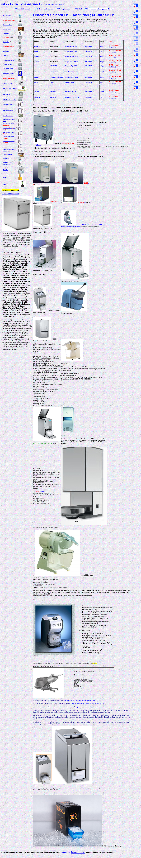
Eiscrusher (6, 33)
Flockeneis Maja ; (8, 64)
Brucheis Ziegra (7, 25)
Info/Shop (112, 47)
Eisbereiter (6, 42)
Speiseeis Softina (8, 110)
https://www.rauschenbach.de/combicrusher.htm (87, 703)
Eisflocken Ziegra (8, 68)
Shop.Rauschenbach (10, 194)
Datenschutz (78, 852)
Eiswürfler (6, 51)
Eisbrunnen (6, 29)
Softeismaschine (8, 104)
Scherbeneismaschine (9, 100)
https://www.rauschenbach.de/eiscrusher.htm (79, 700)
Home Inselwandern (46, 9)
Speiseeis (9, 128)
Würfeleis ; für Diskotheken (7, 163)
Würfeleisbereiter (8, 159)
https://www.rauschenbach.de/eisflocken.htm (91, 707)
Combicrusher (7, 15)
